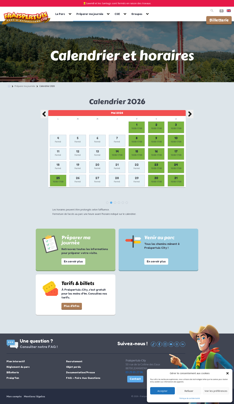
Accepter (162, 390)
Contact (135, 378)
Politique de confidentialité (189, 398)
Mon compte (14, 396)
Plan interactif (15, 361)
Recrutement (74, 361)
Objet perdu (73, 367)
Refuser (188, 390)
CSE (117, 14)
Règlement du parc (18, 367)
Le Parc (60, 14)
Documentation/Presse (80, 372)
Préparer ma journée (89, 14)
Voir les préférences (216, 390)
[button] (227, 373)
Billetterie (219, 20)
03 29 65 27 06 (134, 372)
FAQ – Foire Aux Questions (83, 378)
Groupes (136, 14)
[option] (117, 152)
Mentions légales (34, 396)
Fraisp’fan (12, 378)
